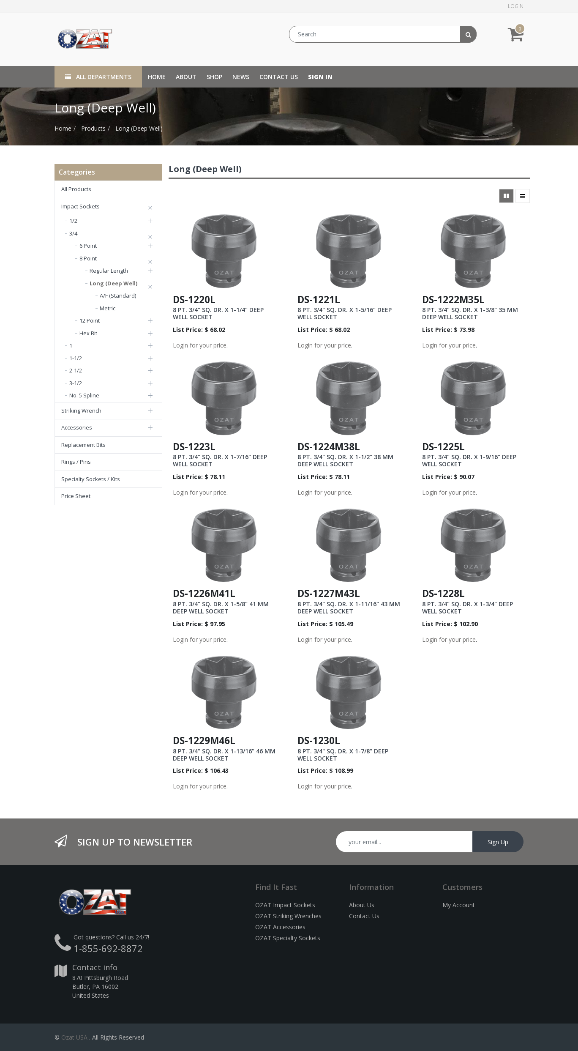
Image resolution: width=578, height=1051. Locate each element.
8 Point (88, 258)
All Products (76, 189)
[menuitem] (157, 77)
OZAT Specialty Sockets (287, 938)
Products (93, 128)
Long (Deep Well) (139, 128)
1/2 (73, 220)
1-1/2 (75, 358)
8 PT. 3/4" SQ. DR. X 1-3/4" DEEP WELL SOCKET (467, 607)
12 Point (89, 320)
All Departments (98, 77)
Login (515, 6)
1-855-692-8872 (108, 948)
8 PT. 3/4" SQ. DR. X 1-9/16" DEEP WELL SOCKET (469, 460)
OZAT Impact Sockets (285, 905)
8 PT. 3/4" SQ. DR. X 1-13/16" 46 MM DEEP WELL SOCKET (224, 754)
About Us (361, 905)
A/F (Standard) (118, 295)
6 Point (88, 245)
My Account (458, 905)
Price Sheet (75, 496)
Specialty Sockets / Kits (90, 479)
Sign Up (498, 842)
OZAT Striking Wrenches (288, 916)
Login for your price (199, 345)
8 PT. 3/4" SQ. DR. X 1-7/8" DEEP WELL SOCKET (342, 754)
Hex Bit (88, 333)
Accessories (76, 427)
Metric (107, 308)
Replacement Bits (83, 445)
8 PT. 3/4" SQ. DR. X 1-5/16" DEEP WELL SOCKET (344, 313)
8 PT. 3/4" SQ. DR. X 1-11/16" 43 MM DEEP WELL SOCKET (348, 607)
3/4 (73, 233)
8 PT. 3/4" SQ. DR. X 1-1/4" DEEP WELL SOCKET (218, 313)
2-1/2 (75, 370)
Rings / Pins (76, 461)
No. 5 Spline (84, 395)
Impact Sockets (80, 206)
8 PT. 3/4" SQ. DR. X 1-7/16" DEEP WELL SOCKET (220, 460)
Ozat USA (74, 1037)
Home (63, 128)
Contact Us (364, 916)
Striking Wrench (81, 410)
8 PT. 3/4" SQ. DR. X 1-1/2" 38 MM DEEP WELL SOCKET (345, 460)
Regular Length (109, 270)
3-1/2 (75, 383)
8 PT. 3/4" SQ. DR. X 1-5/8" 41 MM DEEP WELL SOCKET (221, 607)
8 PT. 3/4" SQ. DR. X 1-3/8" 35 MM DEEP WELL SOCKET (470, 313)
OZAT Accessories (280, 927)
